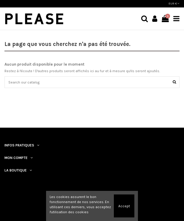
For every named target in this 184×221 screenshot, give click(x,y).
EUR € (174, 3)
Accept (124, 206)
